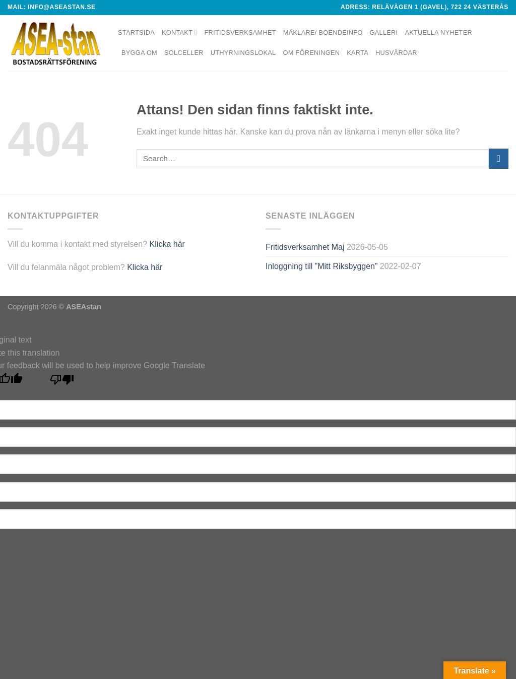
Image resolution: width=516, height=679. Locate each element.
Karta (357, 52)
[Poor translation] (62, 382)
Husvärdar (396, 52)
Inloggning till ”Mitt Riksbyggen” (321, 266)
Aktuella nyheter (438, 32)
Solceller (184, 52)
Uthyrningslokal (243, 52)
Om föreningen (311, 52)
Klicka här (167, 244)
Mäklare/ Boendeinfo (323, 32)
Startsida (136, 32)
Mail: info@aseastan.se (52, 7)
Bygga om (139, 52)
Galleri (384, 32)
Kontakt (180, 32)
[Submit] (498, 158)
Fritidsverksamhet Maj (305, 247)
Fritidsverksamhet (240, 32)
